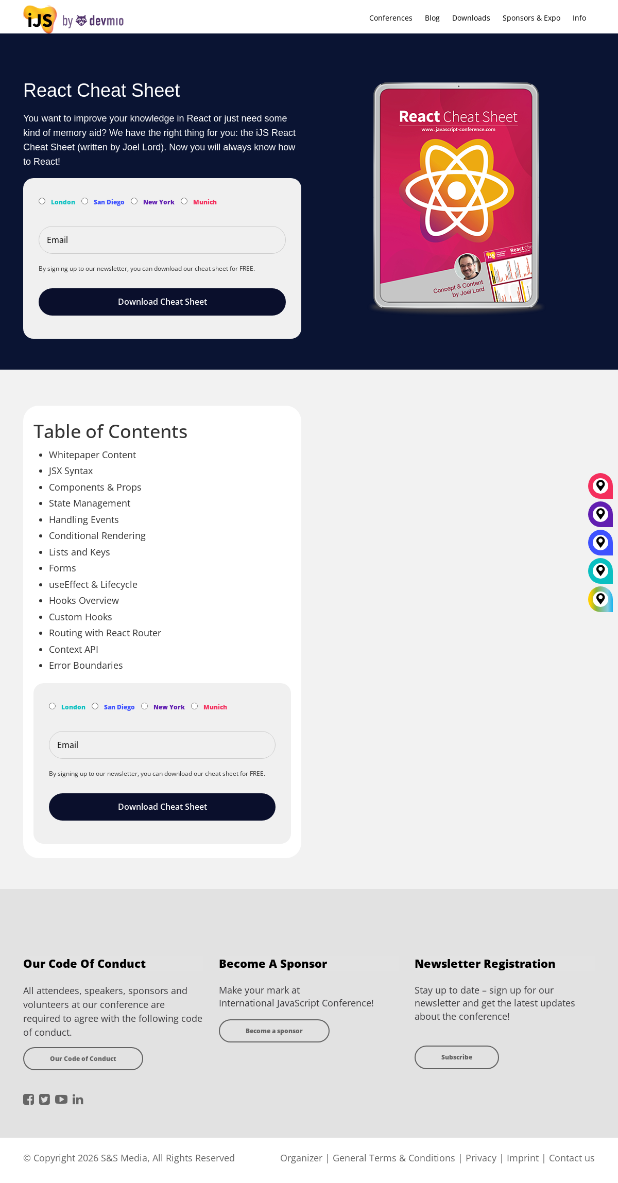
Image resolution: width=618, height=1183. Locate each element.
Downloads (471, 18)
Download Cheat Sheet (162, 301)
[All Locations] (600, 599)
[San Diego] (600, 546)
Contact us (572, 1158)
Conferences (391, 18)
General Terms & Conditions (394, 1158)
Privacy (481, 1158)
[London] (600, 574)
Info (579, 18)
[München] (600, 489)
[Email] (162, 240)
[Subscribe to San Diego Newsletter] (84, 201)
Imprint (523, 1158)
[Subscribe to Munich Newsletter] (184, 201)
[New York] (600, 518)
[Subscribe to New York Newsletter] (134, 201)
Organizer (301, 1158)
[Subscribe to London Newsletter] (42, 201)
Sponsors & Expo (531, 18)
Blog (432, 18)
